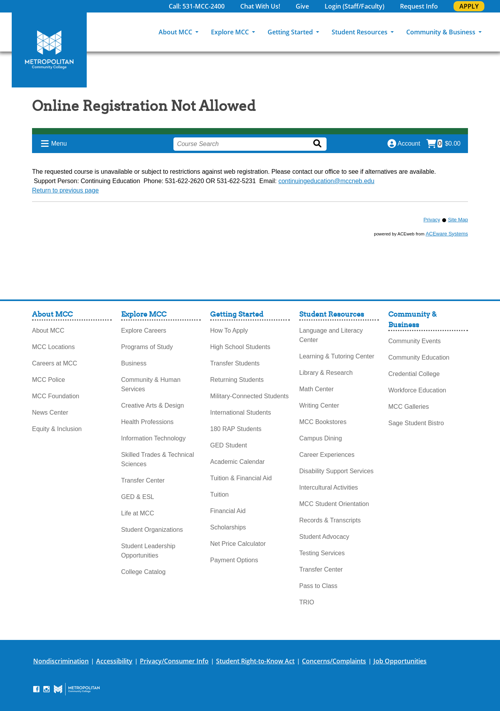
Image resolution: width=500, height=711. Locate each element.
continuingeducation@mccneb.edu (327, 181)
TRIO (306, 602)
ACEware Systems (447, 234)
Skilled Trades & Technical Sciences (157, 459)
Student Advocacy (324, 536)
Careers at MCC (54, 363)
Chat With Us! (260, 6)
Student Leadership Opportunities (148, 551)
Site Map (458, 220)
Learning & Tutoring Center (336, 356)
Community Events (414, 341)
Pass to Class (318, 586)
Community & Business (441, 32)
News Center (50, 412)
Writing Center (319, 405)
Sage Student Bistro (416, 423)
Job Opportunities (400, 661)
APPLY (469, 6)
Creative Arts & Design (152, 405)
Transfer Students (235, 363)
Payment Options (234, 560)
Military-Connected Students (249, 396)
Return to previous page (65, 190)
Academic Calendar (237, 461)
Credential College (414, 374)
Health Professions (147, 422)
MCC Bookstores (322, 422)
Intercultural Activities (328, 487)
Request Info (419, 6)
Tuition (219, 494)
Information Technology (153, 438)
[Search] (494, 32)
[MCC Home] (49, 49)
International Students (240, 412)
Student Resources (360, 32)
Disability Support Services (336, 471)
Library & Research (326, 372)
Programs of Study (147, 347)
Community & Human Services (150, 384)
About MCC (176, 32)
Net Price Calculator (238, 543)
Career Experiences (326, 454)
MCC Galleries (408, 406)
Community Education (419, 357)
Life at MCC (137, 513)
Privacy (431, 220)
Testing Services (322, 553)
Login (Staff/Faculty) (354, 6)
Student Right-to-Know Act (255, 661)
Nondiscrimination (61, 661)
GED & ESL (137, 497)
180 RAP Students (235, 429)
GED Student (228, 445)
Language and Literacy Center (331, 335)
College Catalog (143, 571)
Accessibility (114, 661)
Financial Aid (228, 511)
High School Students (240, 347)
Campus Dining (320, 438)
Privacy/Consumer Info (174, 661)
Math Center (316, 389)
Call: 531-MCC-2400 (197, 6)
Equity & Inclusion (57, 429)
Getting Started (291, 32)
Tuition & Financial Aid (241, 478)
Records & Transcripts (330, 520)
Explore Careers (143, 330)
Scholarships (228, 527)
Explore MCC (230, 32)
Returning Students (237, 379)
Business (133, 363)
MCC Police (48, 379)
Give (302, 6)
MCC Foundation (55, 396)
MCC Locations (53, 347)
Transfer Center (142, 480)
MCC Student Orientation (334, 504)
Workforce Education (417, 390)
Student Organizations (152, 529)
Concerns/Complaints (334, 661)
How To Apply (229, 330)
